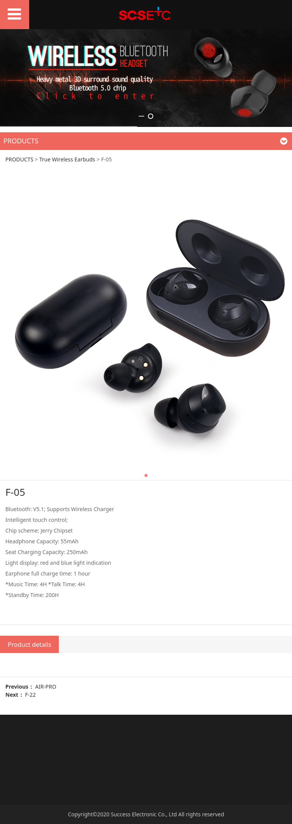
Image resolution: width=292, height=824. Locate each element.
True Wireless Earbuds (67, 159)
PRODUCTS (19, 159)
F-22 (30, 694)
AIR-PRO (45, 686)
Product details (29, 644)
